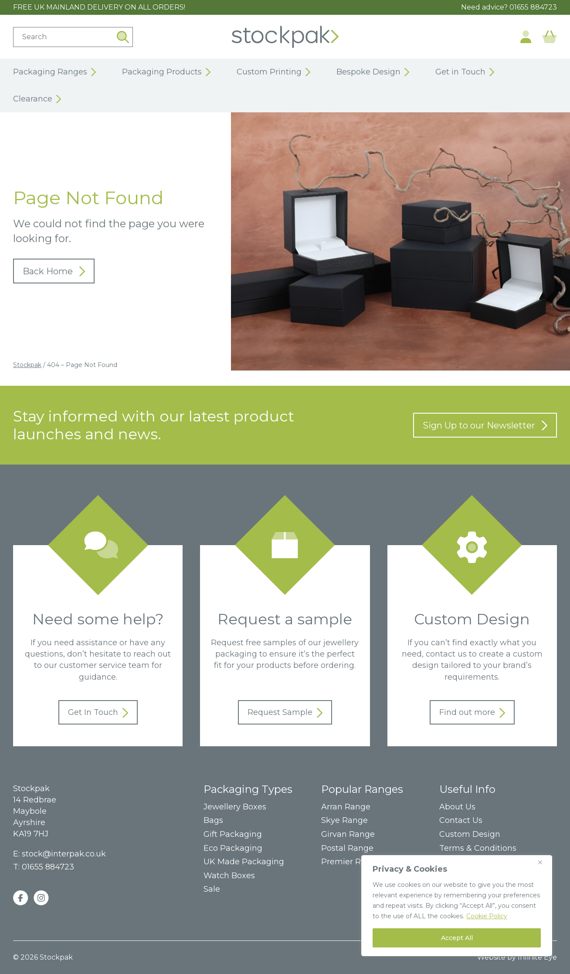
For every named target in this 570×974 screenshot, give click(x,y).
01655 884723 (533, 7)
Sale (212, 889)
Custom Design (469, 834)
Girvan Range (348, 834)
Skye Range (344, 820)
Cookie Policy (486, 916)
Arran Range (345, 807)
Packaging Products (166, 72)
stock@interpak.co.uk (64, 854)
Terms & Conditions (477, 848)
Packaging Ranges (54, 72)
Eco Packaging (233, 848)
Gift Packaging (233, 834)
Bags (213, 820)
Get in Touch (464, 72)
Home (285, 37)
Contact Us (460, 820)
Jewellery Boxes (235, 807)
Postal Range (347, 848)
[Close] (543, 862)
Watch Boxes (229, 875)
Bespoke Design (372, 72)
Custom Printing (273, 72)
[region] (457, 906)
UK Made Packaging (244, 861)
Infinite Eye (537, 957)
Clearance (37, 99)
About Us (457, 807)
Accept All (457, 938)
